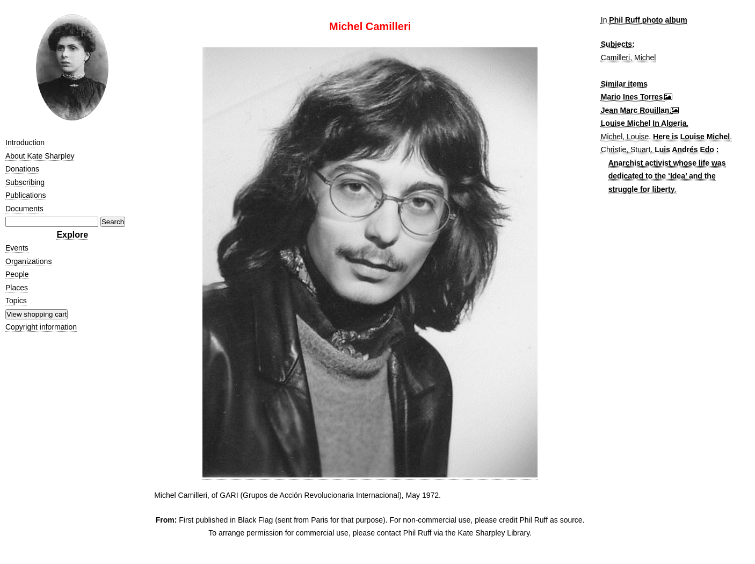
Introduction (25, 142)
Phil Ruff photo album (648, 20)
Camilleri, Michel (628, 57)
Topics (16, 300)
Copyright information (41, 327)
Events (16, 248)
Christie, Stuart (626, 149)
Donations (22, 169)
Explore (72, 234)
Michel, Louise (625, 136)
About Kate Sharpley (39, 156)
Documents (24, 208)
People (17, 274)
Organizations (28, 261)
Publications (25, 195)
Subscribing (25, 182)
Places (16, 287)
